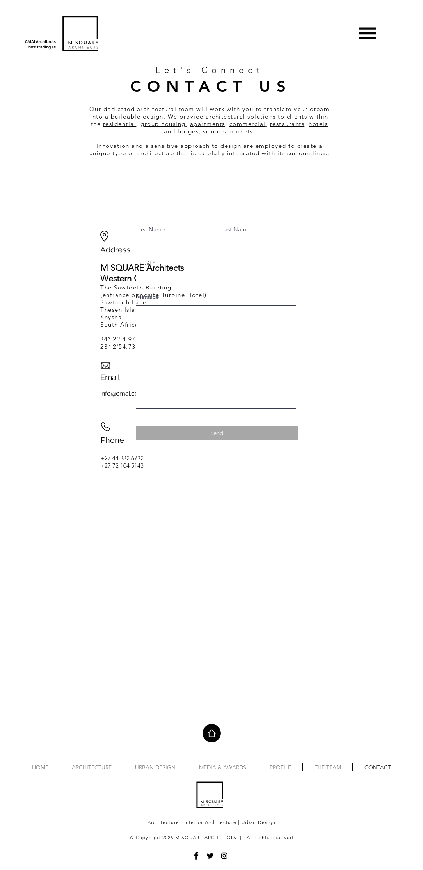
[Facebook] (196, 856)
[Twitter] (210, 856)
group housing (163, 124)
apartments (207, 124)
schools (215, 131)
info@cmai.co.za (123, 393)
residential (120, 124)
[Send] (217, 433)
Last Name (235, 229)
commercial (247, 124)
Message (147, 297)
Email (143, 263)
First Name (150, 229)
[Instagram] (224, 856)
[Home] (212, 733)
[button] (368, 33)
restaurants (287, 124)
